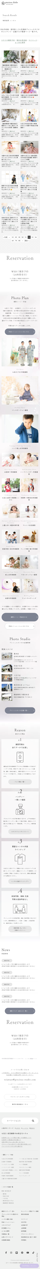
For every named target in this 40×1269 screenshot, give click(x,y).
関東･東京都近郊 (6, 1191)
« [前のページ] (9, 237)
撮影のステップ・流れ (8, 1211)
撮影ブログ (12, 71)
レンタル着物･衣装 (7, 1219)
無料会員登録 (22, 40)
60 (13, 241)
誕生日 (32, 1128)
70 (16, 241)
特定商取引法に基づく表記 (28, 1237)
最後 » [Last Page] (27, 241)
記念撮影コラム (6, 1228)
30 (19, 237)
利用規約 (23, 1240)
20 (16, 237)
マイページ (33, 40)
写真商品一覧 (5, 1234)
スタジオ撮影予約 (8, 40)
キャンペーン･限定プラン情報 (29, 1211)
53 (32, 237)
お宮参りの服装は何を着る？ (11, 1140)
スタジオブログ (6, 1225)
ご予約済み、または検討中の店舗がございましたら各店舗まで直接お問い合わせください (20, 1074)
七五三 (18, 1128)
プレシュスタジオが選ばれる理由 (10, 1215)
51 (26, 237)
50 (22, 237)
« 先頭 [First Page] (5, 237)
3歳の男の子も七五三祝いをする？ (13, 1142)
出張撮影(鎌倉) (6, 1240)
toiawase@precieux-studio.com (20, 1079)
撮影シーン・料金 (8, 1155)
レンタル (25, 1128)
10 (12, 237)
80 (19, 241)
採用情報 (23, 1231)
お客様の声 (24, 1225)
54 (36, 237)
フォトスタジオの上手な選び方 (12, 1146)
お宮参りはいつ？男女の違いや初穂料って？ (16, 1137)
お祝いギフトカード (7, 1237)
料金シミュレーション (8, 1222)
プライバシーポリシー (27, 1234)
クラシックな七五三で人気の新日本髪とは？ (16, 1144)
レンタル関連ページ (31, 1058)
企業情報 (23, 1228)
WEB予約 (23, 1222)
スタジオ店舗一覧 (8, 1187)
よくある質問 (20, 42)
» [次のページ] (22, 241)
